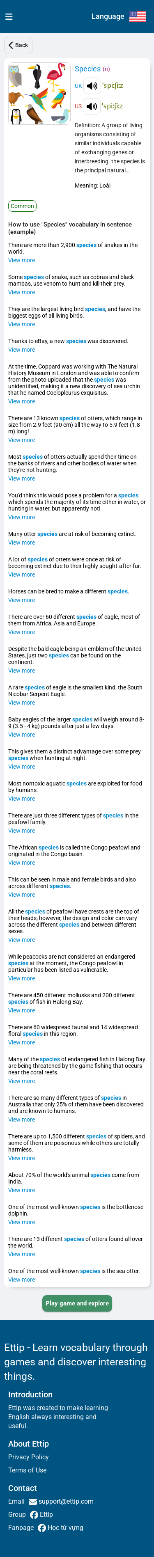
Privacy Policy (28, 1457)
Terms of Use (27, 1470)
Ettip (45, 1514)
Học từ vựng (64, 1528)
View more (21, 260)
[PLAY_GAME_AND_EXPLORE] (77, 1303)
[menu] (7, 16)
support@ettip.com (65, 1501)
